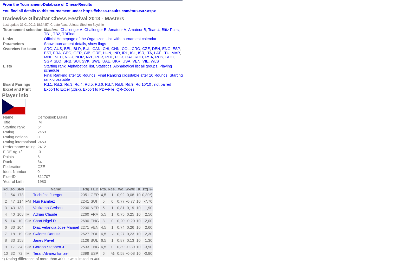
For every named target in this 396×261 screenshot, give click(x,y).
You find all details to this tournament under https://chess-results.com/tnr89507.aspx (79, 11)
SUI (76, 61)
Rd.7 (109, 84)
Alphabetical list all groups (135, 66)
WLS (155, 61)
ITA (149, 53)
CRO (136, 49)
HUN (107, 53)
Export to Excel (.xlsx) (62, 89)
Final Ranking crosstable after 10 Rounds (132, 75)
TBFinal (68, 34)
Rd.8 (119, 84)
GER (77, 53)
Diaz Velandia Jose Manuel (56, 227)
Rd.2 (58, 84)
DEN (156, 49)
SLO (57, 61)
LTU (166, 53)
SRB (67, 61)
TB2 (56, 34)
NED (59, 57)
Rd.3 (68, 84)
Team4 (154, 30)
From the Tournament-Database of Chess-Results (47, 4)
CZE (146, 49)
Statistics (104, 66)
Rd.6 (99, 84)
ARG (48, 49)
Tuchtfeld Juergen (48, 195)
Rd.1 (48, 84)
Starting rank (55, 66)
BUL (86, 49)
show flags (97, 44)
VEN (136, 61)
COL (125, 49)
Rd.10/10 (143, 84)
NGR (69, 57)
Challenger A (71, 30)
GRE (97, 53)
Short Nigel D (44, 221)
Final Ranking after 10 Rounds (69, 75)
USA (126, 61)
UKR (116, 61)
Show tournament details (65, 44)
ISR (141, 53)
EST (47, 53)
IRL (125, 53)
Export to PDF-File (98, 89)
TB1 (47, 34)
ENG (166, 49)
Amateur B (137, 30)
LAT (157, 53)
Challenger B (96, 30)
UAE (106, 61)
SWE (96, 61)
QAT (128, 57)
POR (119, 57)
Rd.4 (79, 84)
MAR (176, 53)
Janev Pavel (43, 240)
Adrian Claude (45, 214)
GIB (87, 53)
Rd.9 (129, 84)
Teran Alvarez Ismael (50, 253)
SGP (47, 61)
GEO (67, 53)
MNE (48, 57)
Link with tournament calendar (131, 39)
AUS (58, 49)
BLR (77, 49)
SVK (85, 61)
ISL (133, 53)
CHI (106, 49)
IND (116, 53)
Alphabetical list (81, 66)
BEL (68, 49)
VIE (145, 61)
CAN (97, 49)
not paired (162, 84)
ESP (176, 49)
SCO (169, 57)
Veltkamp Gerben (47, 208)
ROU (139, 57)
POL (109, 57)
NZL (89, 57)
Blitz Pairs (170, 30)
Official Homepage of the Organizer (73, 39)
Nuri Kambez (44, 201)
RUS (159, 57)
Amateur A (117, 30)
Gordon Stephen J (48, 247)
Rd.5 (89, 84)
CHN (115, 49)
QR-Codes (125, 89)
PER (99, 57)
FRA (57, 53)
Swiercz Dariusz (46, 234)
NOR (79, 57)
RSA (149, 57)
